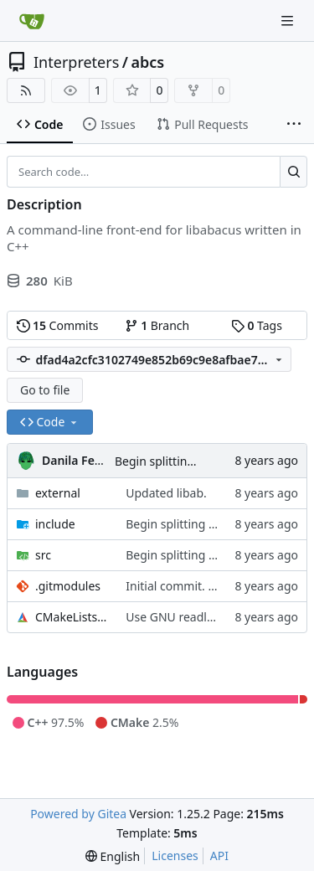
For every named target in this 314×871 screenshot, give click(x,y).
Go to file (44, 390)
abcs (148, 62)
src (43, 555)
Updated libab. (166, 493)
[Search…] (293, 172)
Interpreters (76, 62)
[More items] (294, 124)
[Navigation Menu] (289, 20)
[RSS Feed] (26, 90)
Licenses (175, 855)
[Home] (31, 21)
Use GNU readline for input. (202, 617)
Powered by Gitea (78, 814)
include (55, 524)
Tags (256, 325)
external (57, 493)
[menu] (112, 856)
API (219, 855)
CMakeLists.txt (72, 617)
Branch (157, 325)
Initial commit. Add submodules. (215, 586)
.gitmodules (67, 586)
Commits (58, 325)
